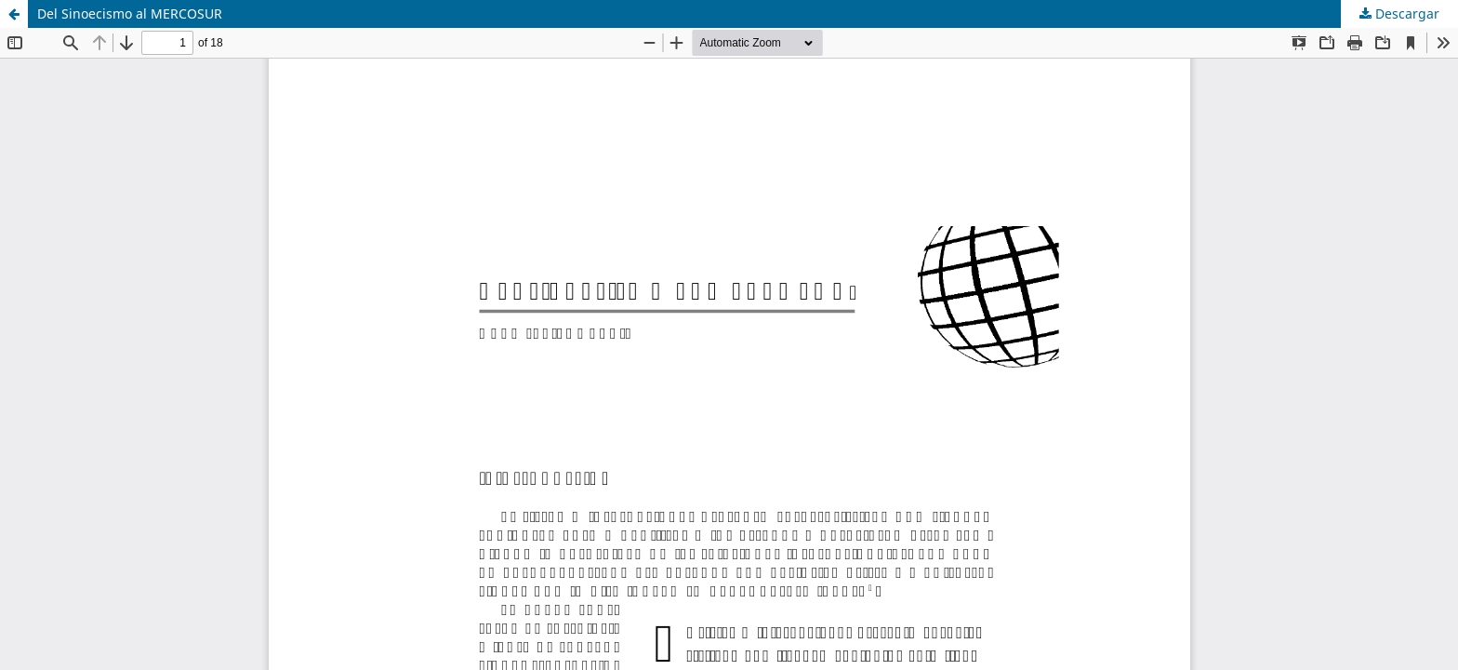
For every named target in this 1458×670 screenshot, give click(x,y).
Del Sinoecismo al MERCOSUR (129, 13)
